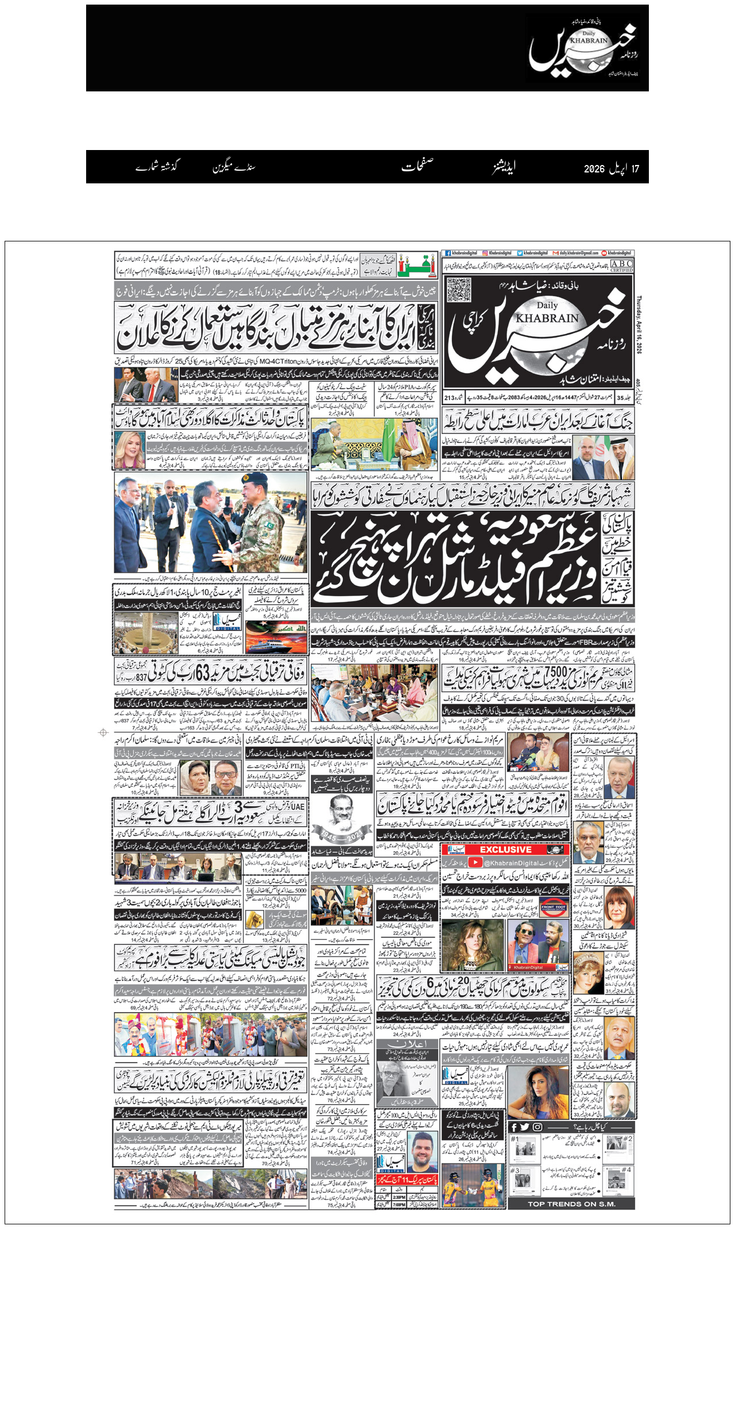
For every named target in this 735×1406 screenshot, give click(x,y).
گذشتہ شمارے (158, 166)
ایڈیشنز (505, 165)
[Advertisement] (312, 42)
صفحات (417, 165)
